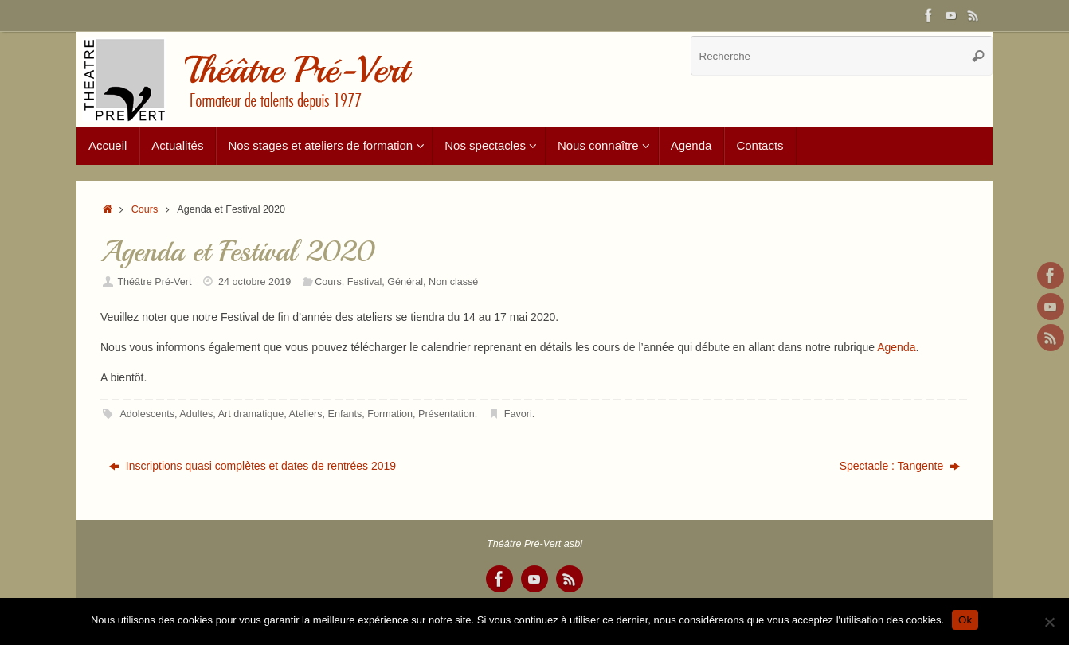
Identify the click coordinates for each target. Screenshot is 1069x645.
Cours (145, 209)
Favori (518, 414)
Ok (965, 620)
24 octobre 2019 (254, 281)
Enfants (345, 414)
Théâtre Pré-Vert (154, 281)
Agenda (896, 347)
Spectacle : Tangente (900, 465)
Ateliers (306, 414)
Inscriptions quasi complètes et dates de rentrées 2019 (252, 465)
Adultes (196, 414)
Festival (364, 281)
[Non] (1049, 622)
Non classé (453, 281)
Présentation (446, 414)
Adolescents (146, 414)
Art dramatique (251, 414)
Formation (390, 414)
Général (405, 281)
